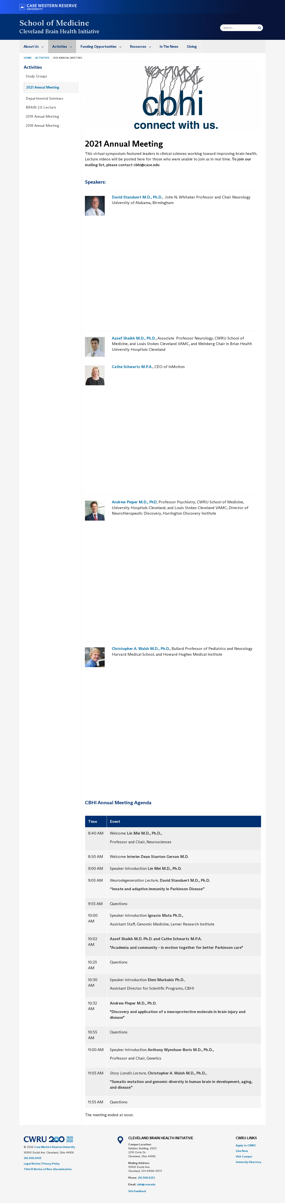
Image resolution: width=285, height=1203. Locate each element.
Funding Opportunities (103, 46)
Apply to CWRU (246, 1145)
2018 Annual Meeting (42, 125)
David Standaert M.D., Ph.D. (137, 197)
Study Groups (36, 76)
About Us (36, 46)
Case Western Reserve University (54, 1147)
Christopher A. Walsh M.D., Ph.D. (141, 648)
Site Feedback (137, 1191)
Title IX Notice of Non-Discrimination (48, 1169)
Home (28, 57)
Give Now (242, 1151)
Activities (64, 46)
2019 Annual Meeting (42, 116)
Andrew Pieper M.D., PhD (134, 502)
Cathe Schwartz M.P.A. (132, 366)
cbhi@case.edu (146, 1184)
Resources (142, 46)
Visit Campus (244, 1156)
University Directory (248, 1162)
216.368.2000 (32, 1158)
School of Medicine (54, 23)
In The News (169, 46)
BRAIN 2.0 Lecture (41, 107)
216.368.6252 (146, 1177)
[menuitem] (33, 46)
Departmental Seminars (44, 98)
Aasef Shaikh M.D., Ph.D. (134, 338)
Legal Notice (32, 1163)
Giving (192, 46)
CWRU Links (246, 1138)
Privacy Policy (51, 1163)
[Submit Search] (259, 27)
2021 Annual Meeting (42, 87)
